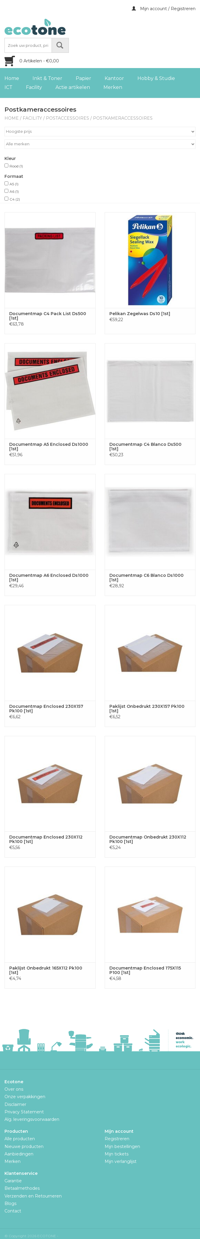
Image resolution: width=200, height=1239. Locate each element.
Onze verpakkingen (24, 1096)
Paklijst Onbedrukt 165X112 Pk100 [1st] (45, 970)
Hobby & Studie (156, 78)
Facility (34, 87)
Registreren (117, 1138)
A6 (14, 191)
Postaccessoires (67, 118)
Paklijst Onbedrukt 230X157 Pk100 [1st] (147, 708)
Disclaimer (15, 1104)
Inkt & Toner (47, 78)
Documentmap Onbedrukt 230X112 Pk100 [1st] (147, 839)
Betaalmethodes (22, 1188)
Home (11, 78)
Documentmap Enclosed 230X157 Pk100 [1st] (46, 708)
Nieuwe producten (24, 1146)
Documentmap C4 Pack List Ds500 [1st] (47, 316)
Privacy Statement (24, 1112)
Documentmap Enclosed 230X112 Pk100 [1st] (46, 839)
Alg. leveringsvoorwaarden (31, 1119)
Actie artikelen (72, 87)
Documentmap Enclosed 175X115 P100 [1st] (145, 970)
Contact (12, 1211)
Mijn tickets (116, 1154)
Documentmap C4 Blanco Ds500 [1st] (145, 446)
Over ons (13, 1089)
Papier (83, 78)
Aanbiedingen (18, 1154)
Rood (16, 166)
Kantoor (114, 78)
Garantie (13, 1180)
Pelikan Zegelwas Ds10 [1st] (139, 314)
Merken (112, 87)
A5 (14, 184)
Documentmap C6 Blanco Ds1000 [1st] (146, 577)
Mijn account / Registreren (164, 8)
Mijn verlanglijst (121, 1161)
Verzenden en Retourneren (33, 1196)
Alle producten (19, 1138)
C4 (15, 199)
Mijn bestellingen (122, 1146)
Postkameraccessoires (123, 118)
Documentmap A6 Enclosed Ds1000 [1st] (49, 577)
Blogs (10, 1203)
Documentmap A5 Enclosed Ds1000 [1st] (48, 446)
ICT (8, 87)
